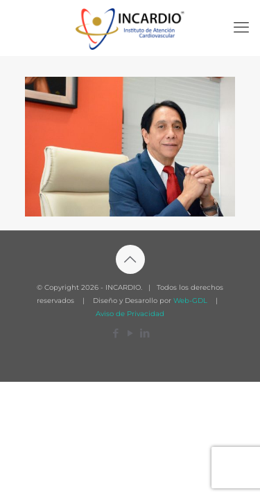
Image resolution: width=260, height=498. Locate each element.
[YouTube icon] (130, 333)
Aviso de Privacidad (130, 313)
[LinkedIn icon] (144, 333)
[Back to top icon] (130, 259)
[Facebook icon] (115, 333)
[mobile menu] (241, 27)
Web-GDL (190, 300)
